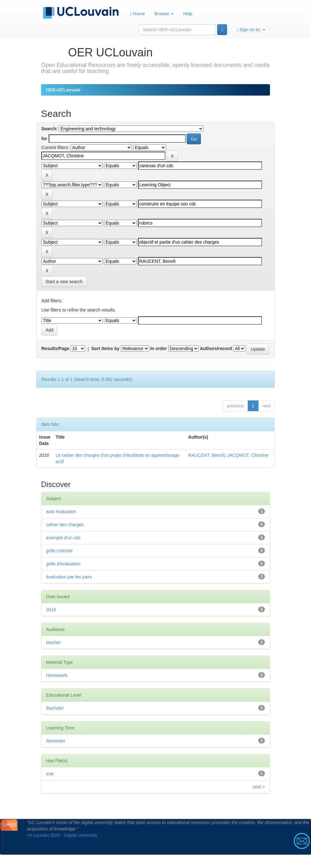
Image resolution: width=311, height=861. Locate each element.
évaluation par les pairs (69, 576)
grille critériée (59, 550)
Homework (56, 675)
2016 (51, 609)
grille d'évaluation (63, 563)
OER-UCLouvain (63, 89)
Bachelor (55, 708)
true (50, 773)
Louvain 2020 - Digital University (65, 835)
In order (158, 348)
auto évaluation (61, 511)
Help (187, 13)
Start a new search (64, 281)
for (44, 138)
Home (137, 14)
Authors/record (216, 348)
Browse (164, 13)
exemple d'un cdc (63, 537)
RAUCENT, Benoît (206, 455)
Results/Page (55, 348)
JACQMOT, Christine (247, 455)
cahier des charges (65, 524)
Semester (55, 740)
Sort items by (105, 348)
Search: (49, 128)
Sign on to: (251, 29)
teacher (53, 642)
